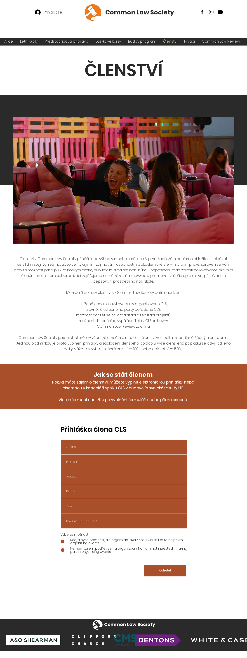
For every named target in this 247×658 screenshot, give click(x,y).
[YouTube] (220, 12)
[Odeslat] (165, 570)
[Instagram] (211, 12)
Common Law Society (139, 12)
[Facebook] (202, 12)
